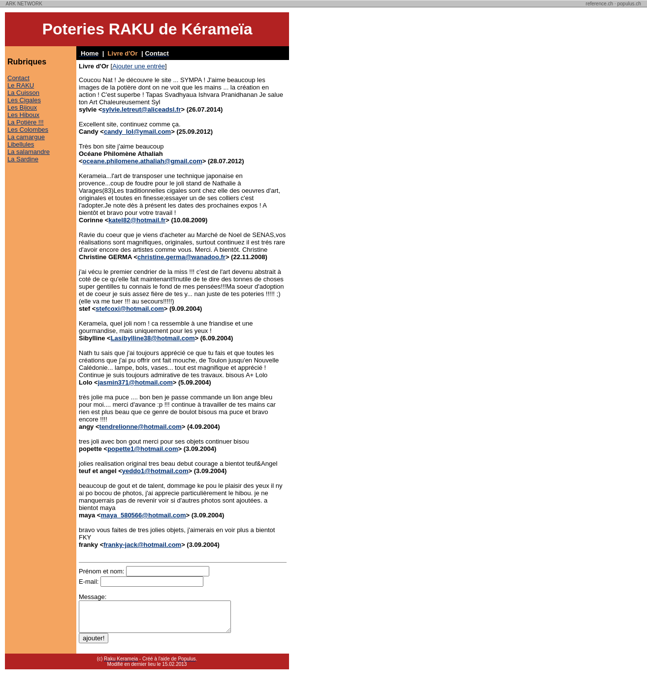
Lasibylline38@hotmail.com (153, 338)
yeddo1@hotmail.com (155, 471)
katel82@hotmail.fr (136, 220)
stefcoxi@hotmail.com (129, 308)
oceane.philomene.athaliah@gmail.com (142, 161)
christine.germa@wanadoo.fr (181, 257)
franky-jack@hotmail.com (142, 544)
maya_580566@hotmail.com (143, 515)
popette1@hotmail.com (142, 448)
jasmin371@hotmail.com (135, 382)
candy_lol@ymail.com (137, 131)
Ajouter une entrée (138, 66)
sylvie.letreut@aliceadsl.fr (141, 109)
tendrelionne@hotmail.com (140, 426)
